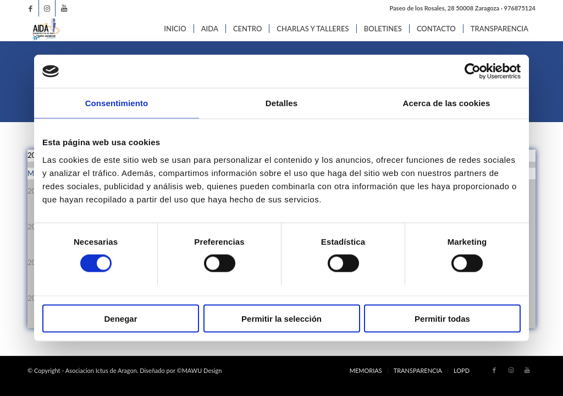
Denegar (120, 318)
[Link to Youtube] (64, 8)
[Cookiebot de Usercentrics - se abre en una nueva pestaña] (472, 71)
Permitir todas (442, 318)
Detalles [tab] (281, 103)
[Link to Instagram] (47, 8)
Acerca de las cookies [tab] (446, 103)
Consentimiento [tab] (116, 103)
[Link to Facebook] (30, 8)
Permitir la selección (281, 318)
